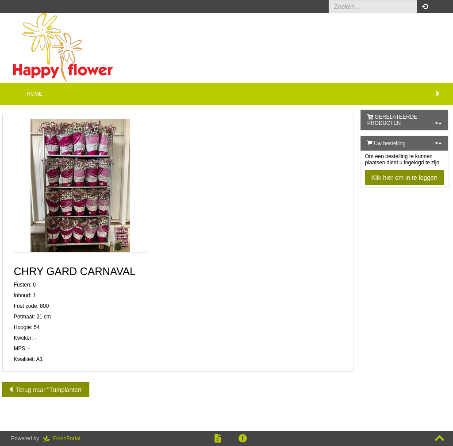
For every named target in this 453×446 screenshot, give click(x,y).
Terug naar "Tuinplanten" (46, 389)
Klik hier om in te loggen (404, 177)
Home (34, 94)
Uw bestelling (386, 143)
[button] (439, 6)
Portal (64, 438)
